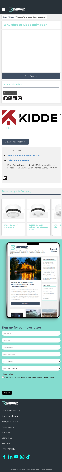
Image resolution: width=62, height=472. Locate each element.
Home (4, 17)
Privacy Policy (7, 374)
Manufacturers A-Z (11, 410)
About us (6, 432)
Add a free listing (10, 416)
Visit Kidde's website (19, 160)
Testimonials (8, 427)
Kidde (11, 17)
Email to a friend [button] (10, 93)
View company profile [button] (15, 141)
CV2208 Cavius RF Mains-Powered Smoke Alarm (38, 227)
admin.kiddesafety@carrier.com (24, 155)
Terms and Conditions (33, 377)
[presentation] (20, 384)
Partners (6, 443)
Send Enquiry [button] (31, 76)
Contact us (7, 438)
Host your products (11, 421)
